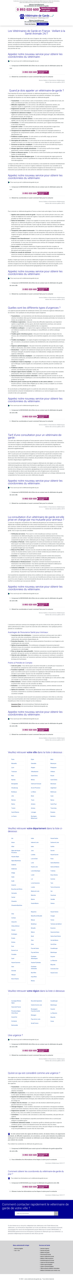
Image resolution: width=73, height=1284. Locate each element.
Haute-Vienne (54, 912)
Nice (12, 775)
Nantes (13, 779)
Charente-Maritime (16, 905)
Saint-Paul (53, 804)
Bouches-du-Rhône (16, 889)
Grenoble (33, 763)
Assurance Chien (16, 704)
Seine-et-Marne (54, 867)
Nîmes (33, 779)
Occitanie (14, 1021)
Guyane (52, 956)
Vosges (52, 916)
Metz (51, 759)
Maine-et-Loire (35, 891)
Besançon (53, 763)
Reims (13, 804)
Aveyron (13, 885)
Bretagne (33, 1015)
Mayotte (52, 964)
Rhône (33, 981)
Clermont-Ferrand (36, 784)
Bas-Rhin (33, 972)
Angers (33, 767)
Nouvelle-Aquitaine (36, 1001)
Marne (33, 899)
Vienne (52, 903)
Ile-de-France (34, 1023)
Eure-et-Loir (14, 950)
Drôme (13, 942)
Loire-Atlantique (35, 871)
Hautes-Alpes (15, 856)
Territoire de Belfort (56, 924)
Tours (32, 800)
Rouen (52, 775)
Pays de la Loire (35, 1019)
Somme (52, 879)
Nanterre (52, 816)
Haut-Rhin (34, 977)
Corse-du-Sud (54, 968)
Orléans (52, 771)
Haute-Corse (54, 973)
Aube (12, 877)
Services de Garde (44, 1245)
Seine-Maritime (54, 863)
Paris (12, 759)
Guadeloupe (54, 948)
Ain (12, 838)
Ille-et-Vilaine (15, 979)
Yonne (52, 920)
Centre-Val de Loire (36, 1005)
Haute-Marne (34, 903)
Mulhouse (53, 792)
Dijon (32, 759)
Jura (32, 850)
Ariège (13, 873)
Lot (32, 879)
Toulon (13, 808)
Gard (12, 958)
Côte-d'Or (14, 922)
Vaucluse (53, 895)
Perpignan (53, 767)
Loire (32, 863)
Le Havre (13, 816)
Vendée (52, 899)
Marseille (14, 763)
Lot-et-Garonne (35, 883)
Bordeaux (14, 792)
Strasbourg (14, 788)
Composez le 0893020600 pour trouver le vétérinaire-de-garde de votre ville (35, 1183)
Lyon (12, 767)
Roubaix (52, 812)
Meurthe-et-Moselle (36, 916)
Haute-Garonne (15, 962)
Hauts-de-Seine (54, 932)
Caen (51, 796)
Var (51, 891)
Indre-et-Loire (34, 842)
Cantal (13, 897)
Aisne (13, 842)
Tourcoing (53, 808)
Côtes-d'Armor (15, 926)
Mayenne (33, 912)
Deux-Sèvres (54, 875)
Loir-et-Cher (34, 858)
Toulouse (14, 771)
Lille (12, 796)
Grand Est (14, 1017)
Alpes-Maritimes (16, 860)
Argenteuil (53, 788)
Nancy (52, 800)
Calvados (14, 893)
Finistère (13, 954)
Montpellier (14, 784)
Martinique (53, 952)
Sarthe (52, 846)
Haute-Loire (34, 867)
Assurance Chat (15, 706)
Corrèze (13, 918)
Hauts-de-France (16, 1007)
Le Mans (33, 792)
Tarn (51, 883)
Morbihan (34, 924)
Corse (52, 1021)
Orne (32, 944)
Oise (32, 940)
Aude (12, 881)
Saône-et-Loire (54, 842)
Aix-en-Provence (35, 788)
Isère (32, 846)
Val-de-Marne (54, 940)
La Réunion (53, 960)
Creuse (13, 930)
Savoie (52, 850)
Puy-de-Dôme (35, 952)
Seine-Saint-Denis (55, 936)
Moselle (33, 928)
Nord (32, 936)
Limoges (33, 812)
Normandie (14, 1025)
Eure (12, 946)
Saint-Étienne (15, 812)
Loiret (32, 875)
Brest (32, 796)
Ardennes (14, 869)
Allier (12, 846)
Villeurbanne (34, 771)
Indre (32, 838)
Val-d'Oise (53, 944)
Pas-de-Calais (35, 948)
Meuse (33, 920)
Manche (33, 895)
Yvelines (52, 871)
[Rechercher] (56, 1213)
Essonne (52, 928)
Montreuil (53, 784)
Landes (33, 854)
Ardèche (13, 865)
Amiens (33, 804)
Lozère (33, 887)
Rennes (13, 800)
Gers (12, 966)
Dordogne (14, 934)
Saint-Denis (34, 775)
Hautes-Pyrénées (36, 962)
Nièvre (33, 932)
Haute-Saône (54, 838)
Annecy (33, 808)
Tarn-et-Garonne (55, 887)
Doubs (13, 938)
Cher (12, 914)
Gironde (13, 970)
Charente (14, 901)
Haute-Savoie (54, 854)
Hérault (13, 975)
